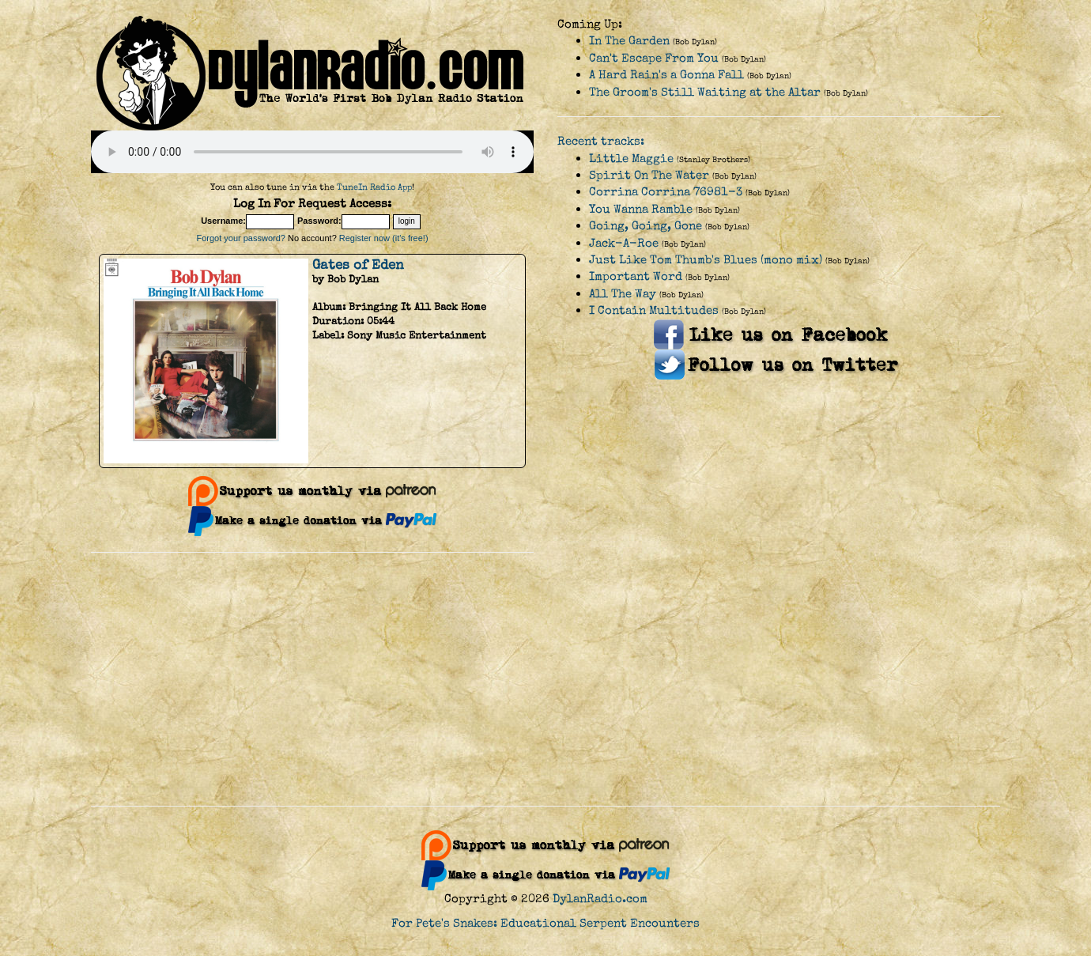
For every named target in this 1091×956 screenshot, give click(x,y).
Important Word (635, 276)
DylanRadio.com (600, 898)
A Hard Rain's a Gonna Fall (666, 74)
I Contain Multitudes (654, 310)
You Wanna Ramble (641, 209)
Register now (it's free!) (383, 238)
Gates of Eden (358, 265)
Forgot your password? (240, 238)
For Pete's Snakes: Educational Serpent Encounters (545, 923)
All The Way (622, 293)
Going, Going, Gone (645, 225)
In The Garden (629, 40)
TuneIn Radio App (374, 187)
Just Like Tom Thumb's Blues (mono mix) (705, 259)
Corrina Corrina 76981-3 (665, 191)
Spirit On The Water (649, 175)
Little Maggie (631, 158)
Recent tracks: (600, 141)
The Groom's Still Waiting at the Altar (705, 92)
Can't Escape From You (654, 58)
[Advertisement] (545, 679)
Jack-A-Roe (624, 243)
